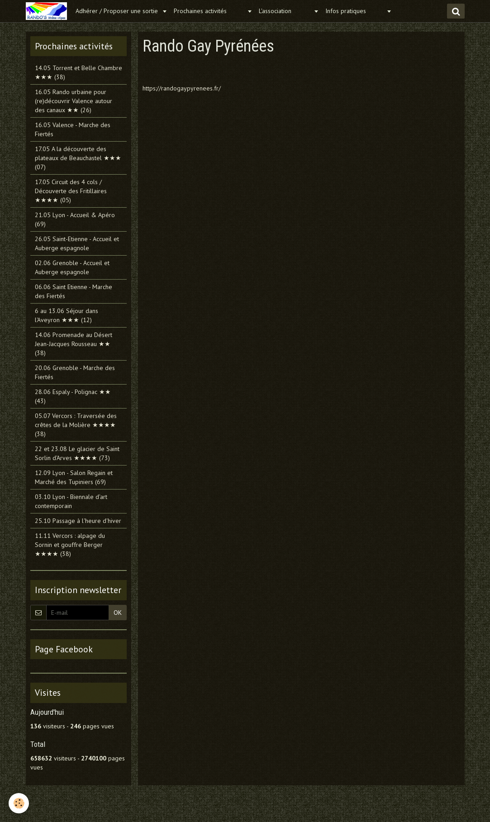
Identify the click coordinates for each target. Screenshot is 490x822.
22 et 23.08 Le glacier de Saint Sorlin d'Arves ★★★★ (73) (77, 453)
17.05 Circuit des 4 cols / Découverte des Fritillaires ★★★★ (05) (71, 191)
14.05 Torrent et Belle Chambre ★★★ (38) (78, 72)
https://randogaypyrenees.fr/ (182, 88)
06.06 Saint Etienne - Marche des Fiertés (73, 291)
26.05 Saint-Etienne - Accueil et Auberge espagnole (77, 243)
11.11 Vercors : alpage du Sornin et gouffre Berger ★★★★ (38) (70, 545)
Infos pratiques (354, 11)
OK (118, 612)
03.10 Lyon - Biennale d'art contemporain (71, 501)
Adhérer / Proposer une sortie (118, 11)
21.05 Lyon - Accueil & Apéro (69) (75, 219)
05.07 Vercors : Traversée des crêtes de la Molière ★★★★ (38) (76, 425)
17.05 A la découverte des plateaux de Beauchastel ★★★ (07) (78, 158)
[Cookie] (19, 803)
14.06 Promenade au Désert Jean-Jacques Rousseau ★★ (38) (73, 344)
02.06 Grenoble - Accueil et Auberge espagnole (72, 267)
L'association (285, 11)
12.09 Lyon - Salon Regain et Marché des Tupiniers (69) (74, 477)
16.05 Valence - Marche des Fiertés (72, 129)
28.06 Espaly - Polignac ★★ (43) (73, 396)
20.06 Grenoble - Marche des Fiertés (75, 372)
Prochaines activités (209, 11)
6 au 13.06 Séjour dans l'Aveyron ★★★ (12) (66, 315)
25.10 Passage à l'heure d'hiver (78, 521)
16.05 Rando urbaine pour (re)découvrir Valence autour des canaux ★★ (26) (73, 101)
